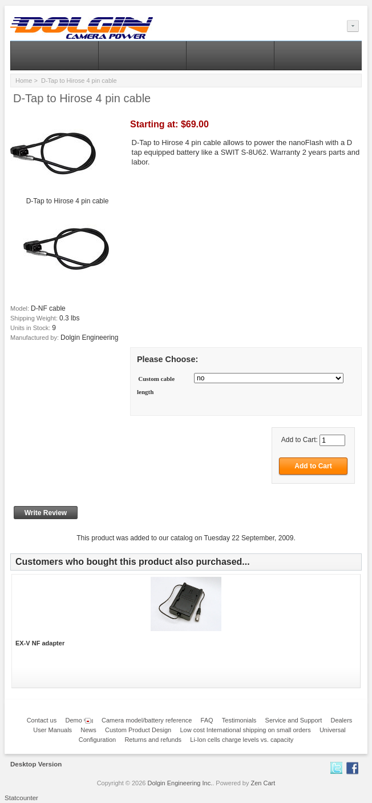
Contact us (42, 720)
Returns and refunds (152, 739)
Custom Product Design (138, 729)
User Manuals (52, 729)
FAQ (207, 720)
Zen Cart (263, 783)
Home (23, 80)
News (88, 729)
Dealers (341, 720)
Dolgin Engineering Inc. (180, 783)
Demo (78, 720)
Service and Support (293, 720)
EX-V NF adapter (39, 643)
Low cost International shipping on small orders (245, 729)
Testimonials (239, 720)
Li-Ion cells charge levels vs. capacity (241, 739)
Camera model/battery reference (147, 720)
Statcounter (21, 797)
